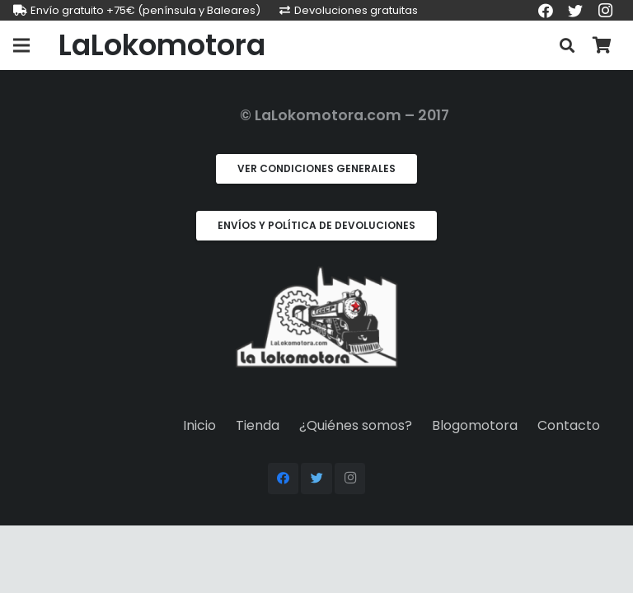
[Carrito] (602, 45)
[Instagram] (350, 478)
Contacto (568, 425)
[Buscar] (567, 45)
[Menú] (21, 45)
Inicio (199, 425)
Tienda (257, 425)
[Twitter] (316, 478)
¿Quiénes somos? (355, 425)
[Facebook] (283, 478)
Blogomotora (475, 425)
